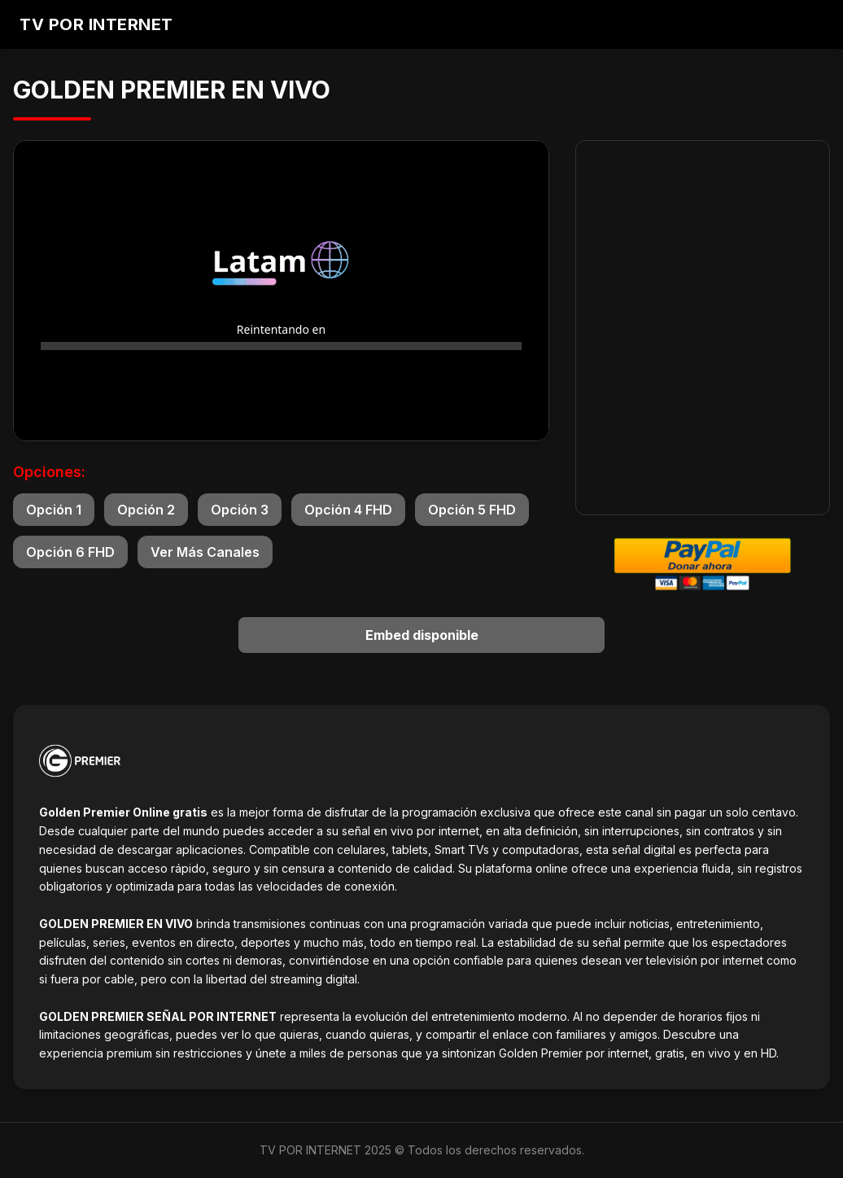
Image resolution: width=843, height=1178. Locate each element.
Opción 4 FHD (348, 509)
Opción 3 (240, 509)
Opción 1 (53, 509)
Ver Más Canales (205, 552)
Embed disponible (421, 635)
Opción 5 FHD (472, 509)
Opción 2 (146, 509)
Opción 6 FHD (70, 552)
